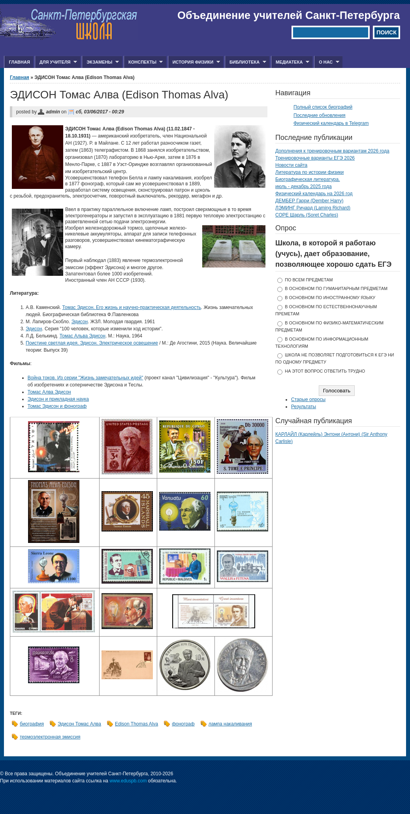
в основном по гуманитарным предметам (336, 288)
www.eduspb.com (128, 781)
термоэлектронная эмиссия (50, 737)
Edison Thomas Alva (136, 724)
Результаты (303, 406)
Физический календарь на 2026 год (314, 193)
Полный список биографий (322, 107)
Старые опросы (308, 399)
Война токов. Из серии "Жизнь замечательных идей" (85, 378)
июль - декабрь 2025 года (303, 186)
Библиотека (245, 62)
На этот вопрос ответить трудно (325, 371)
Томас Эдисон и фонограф (57, 406)
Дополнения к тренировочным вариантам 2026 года (332, 151)
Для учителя (56, 62)
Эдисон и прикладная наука (58, 399)
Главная (19, 62)
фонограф (183, 724)
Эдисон (79, 321)
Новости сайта (291, 165)
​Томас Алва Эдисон (49, 392)
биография (32, 724)
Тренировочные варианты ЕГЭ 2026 (315, 158)
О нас (326, 62)
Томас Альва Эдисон (82, 336)
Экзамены (100, 62)
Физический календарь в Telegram (331, 123)
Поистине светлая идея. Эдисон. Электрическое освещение (92, 343)
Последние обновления (319, 115)
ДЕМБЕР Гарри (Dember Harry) (309, 201)
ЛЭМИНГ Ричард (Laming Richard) (312, 208)
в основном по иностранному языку (330, 297)
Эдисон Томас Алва (79, 724)
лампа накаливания (230, 724)
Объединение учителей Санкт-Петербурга (288, 15)
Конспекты (143, 62)
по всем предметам (309, 279)
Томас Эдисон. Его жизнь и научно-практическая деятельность (131, 307)
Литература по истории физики (309, 172)
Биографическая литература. (307, 179)
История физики (194, 62)
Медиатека (290, 62)
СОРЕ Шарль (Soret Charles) (306, 215)
